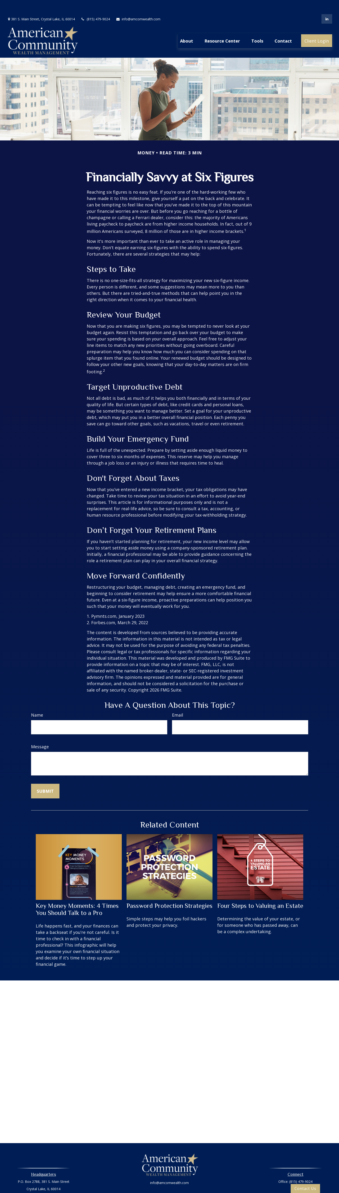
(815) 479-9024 (95, 5)
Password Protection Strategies (169, 891)
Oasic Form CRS (169, 1190)
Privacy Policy (169, 1182)
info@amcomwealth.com (138, 5)
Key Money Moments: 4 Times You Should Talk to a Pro (77, 895)
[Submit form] (45, 777)
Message (40, 732)
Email (177, 701)
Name (37, 701)
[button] (186, 26)
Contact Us (305, 1188)
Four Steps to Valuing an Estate (260, 891)
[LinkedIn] (326, 4)
